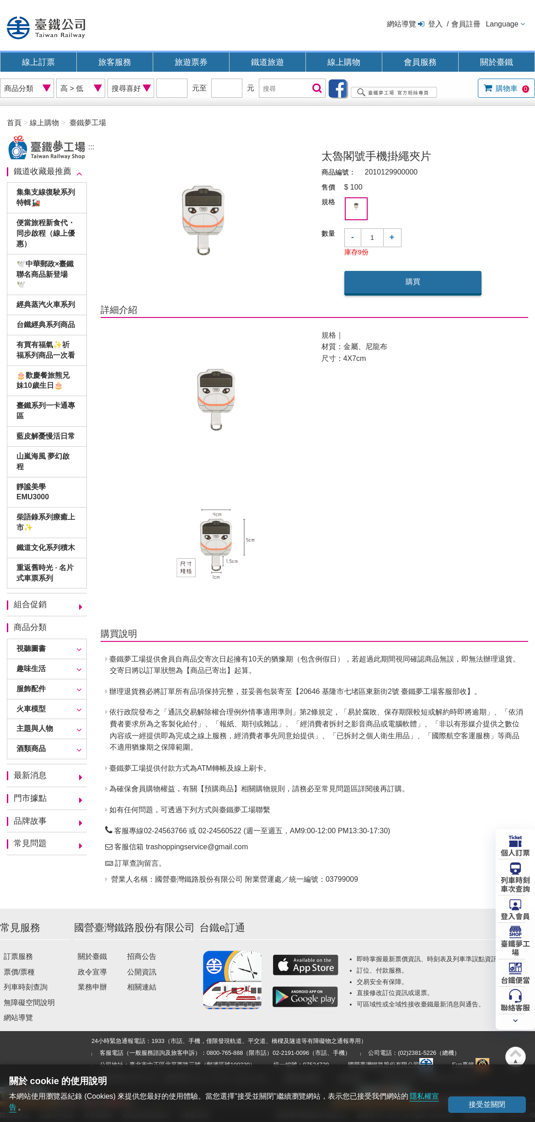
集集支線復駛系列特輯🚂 (45, 197)
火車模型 (31, 709)
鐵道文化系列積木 (45, 547)
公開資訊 (141, 972)
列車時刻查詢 (26, 987)
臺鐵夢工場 (515, 947)
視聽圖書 (31, 648)
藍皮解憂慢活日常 (45, 436)
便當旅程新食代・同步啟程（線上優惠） (45, 233)
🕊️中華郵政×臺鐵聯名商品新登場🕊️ (45, 274)
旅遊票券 (191, 62)
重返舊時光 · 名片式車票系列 (45, 573)
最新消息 (30, 775)
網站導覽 (401, 24)
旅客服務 (114, 62)
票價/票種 (19, 972)
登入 (435, 24)
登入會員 (515, 915)
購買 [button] (413, 282)
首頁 (14, 123)
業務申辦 (92, 987)
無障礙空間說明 (29, 1002)
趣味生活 (31, 668)
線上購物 (343, 62)
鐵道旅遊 (267, 62)
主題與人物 (34, 728)
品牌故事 (30, 821)
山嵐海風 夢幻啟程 (43, 461)
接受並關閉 (487, 1104)
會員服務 (420, 62)
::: (91, 147)
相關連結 (141, 987)
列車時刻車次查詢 (515, 883)
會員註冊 (466, 24)
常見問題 (30, 843)
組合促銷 (30, 604)
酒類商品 (31, 748)
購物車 (511, 88)
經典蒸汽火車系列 (45, 304)
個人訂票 (515, 852)
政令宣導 (92, 972)
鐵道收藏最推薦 (42, 171)
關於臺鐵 (496, 62)
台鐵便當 (515, 979)
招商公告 (141, 956)
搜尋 (315, 89)
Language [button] (502, 24)
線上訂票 (38, 62)
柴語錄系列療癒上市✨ (45, 522)
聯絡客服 (515, 1007)
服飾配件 (31, 689)
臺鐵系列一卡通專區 (45, 411)
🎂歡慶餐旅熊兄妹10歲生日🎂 (43, 380)
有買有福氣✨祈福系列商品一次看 (45, 350)
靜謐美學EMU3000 (32, 492)
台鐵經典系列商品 (45, 324)
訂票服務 (18, 956)
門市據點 (30, 798)
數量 (328, 233)
